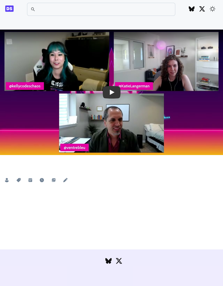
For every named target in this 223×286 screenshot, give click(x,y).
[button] (111, 92)
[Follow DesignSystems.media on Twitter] (202, 9)
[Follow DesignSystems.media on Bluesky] (191, 9)
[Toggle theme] (212, 9)
